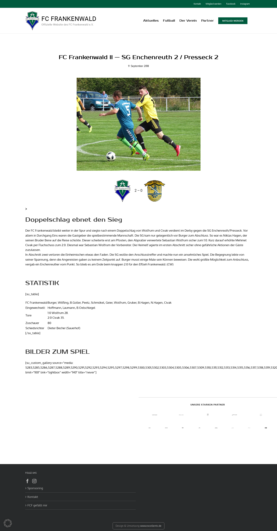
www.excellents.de (150, 525)
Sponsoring (35, 488)
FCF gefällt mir (37, 505)
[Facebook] (27, 481)
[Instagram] (34, 481)
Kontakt (32, 497)
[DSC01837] (139, 124)
